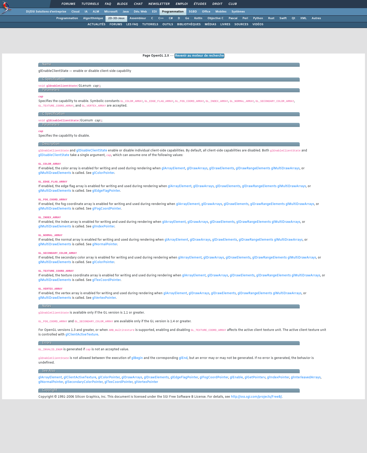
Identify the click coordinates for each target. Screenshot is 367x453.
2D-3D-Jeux (116, 18)
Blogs (122, 4)
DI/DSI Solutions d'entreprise (46, 12)
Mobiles (220, 12)
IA (86, 12)
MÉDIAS (210, 24)
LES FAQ (132, 24)
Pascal (233, 18)
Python (258, 18)
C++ (161, 18)
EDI (154, 12)
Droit (217, 4)
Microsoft (110, 12)
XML (303, 18)
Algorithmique (93, 18)
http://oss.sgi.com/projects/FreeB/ (256, 397)
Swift (283, 18)
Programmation (173, 12)
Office (206, 12)
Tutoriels (90, 4)
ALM (96, 12)
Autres (316, 18)
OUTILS (167, 24)
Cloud (75, 12)
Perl (245, 18)
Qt (293, 18)
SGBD (193, 12)
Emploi (181, 4)
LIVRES (225, 24)
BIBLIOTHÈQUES (189, 24)
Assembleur (138, 18)
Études (200, 4)
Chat (138, 4)
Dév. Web (140, 12)
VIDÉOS (257, 24)
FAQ (108, 4)
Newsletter (159, 4)
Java (126, 12)
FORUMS (116, 24)
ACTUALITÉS (96, 24)
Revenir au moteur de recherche (199, 56)
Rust (271, 18)
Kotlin (198, 18)
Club (232, 4)
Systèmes (238, 12)
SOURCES (241, 24)
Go (187, 18)
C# (171, 18)
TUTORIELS (150, 24)
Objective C (215, 18)
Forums (68, 4)
